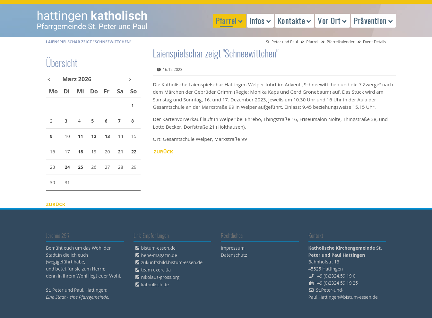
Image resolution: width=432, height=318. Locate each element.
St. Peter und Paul (282, 42)
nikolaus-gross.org (160, 277)
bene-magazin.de (159, 255)
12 (93, 136)
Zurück (163, 151)
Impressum (233, 248)
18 (80, 152)
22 (133, 152)
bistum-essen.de (158, 248)
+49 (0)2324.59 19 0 (335, 276)
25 (80, 167)
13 (107, 136)
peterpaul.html (92, 20)
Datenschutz (234, 255)
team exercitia (156, 270)
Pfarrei (312, 42)
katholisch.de (155, 284)
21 (120, 152)
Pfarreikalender (341, 42)
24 (67, 167)
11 (80, 136)
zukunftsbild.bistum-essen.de (172, 262)
